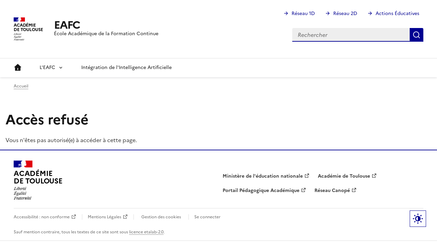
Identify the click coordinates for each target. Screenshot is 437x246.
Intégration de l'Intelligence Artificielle (126, 67)
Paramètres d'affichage (418, 218)
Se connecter (207, 217)
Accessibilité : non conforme (42, 217)
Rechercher (416, 35)
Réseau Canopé (332, 190)
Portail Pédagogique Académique (261, 190)
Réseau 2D (345, 13)
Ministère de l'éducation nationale (263, 176)
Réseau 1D (303, 13)
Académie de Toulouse (344, 176)
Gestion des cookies (161, 217)
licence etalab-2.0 (146, 232)
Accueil (17, 67)
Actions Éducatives (397, 13)
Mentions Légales (104, 217)
